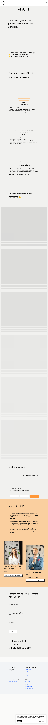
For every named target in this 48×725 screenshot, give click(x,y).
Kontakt (10, 684)
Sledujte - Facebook (29, 688)
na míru (24, 134)
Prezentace (24, 132)
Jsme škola (27, 675)
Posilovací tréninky (24, 165)
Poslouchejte (27, 683)
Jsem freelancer (28, 669)
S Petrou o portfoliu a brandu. (17, 107)
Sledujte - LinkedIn (28, 686)
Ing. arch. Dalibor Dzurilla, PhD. (34, 573)
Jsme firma (27, 671)
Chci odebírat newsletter (34, 497)
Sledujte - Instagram (29, 684)
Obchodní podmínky (13, 681)
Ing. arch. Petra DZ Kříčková (12, 566)
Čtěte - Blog (27, 681)
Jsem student (28, 673)
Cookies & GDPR (12, 683)
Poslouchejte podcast (30, 476)
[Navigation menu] (46, 2)
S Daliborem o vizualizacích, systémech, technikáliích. (22, 109)
